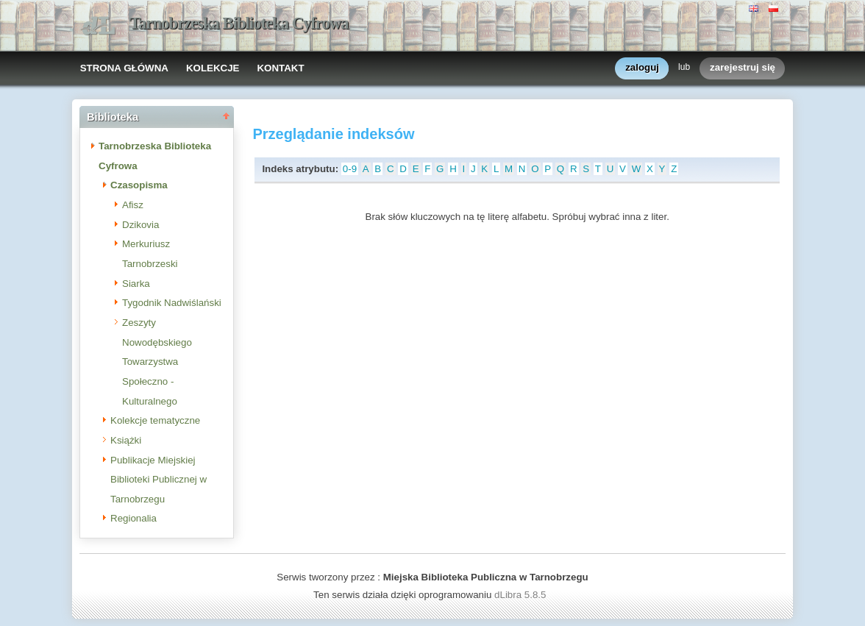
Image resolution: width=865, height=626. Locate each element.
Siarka (136, 283)
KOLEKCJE (213, 68)
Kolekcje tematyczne (155, 420)
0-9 (350, 168)
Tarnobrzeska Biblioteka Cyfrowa (239, 23)
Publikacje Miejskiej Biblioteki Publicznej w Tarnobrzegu (158, 480)
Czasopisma (139, 185)
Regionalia (133, 518)
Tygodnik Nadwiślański (171, 302)
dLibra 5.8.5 (521, 594)
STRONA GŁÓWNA (124, 68)
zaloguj (642, 68)
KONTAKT (280, 68)
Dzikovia (140, 224)
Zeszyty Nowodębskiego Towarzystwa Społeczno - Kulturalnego (157, 362)
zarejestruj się (742, 68)
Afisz (132, 204)
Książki (125, 440)
